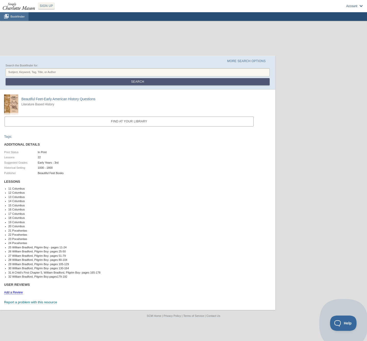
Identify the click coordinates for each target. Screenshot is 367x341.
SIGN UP (46, 6)
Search (137, 81)
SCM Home (154, 315)
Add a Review (13, 292)
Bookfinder (17, 16)
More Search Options (246, 61)
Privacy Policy (172, 315)
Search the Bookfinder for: (22, 65)
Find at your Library (129, 121)
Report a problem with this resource (30, 302)
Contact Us (213, 315)
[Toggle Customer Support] (343, 323)
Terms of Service (193, 315)
